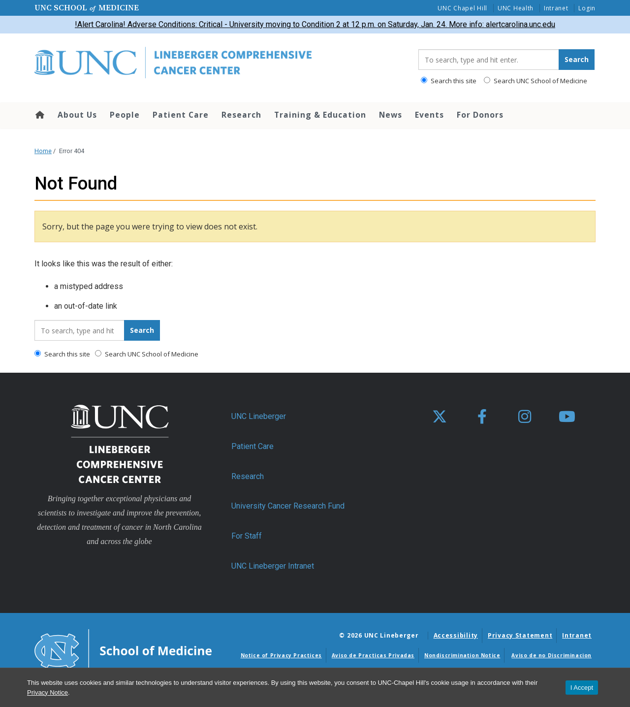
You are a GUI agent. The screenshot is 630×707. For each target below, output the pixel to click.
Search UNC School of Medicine (535, 80)
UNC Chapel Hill (462, 8)
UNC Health (516, 8)
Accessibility (456, 635)
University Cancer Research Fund (288, 506)
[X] (439, 417)
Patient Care (181, 114)
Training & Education (320, 114)
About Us (77, 114)
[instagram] (524, 417)
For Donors (480, 114)
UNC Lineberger (258, 416)
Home (39, 115)
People (125, 114)
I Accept (581, 687)
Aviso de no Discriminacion (551, 655)
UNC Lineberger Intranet (272, 566)
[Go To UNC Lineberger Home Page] (219, 63)
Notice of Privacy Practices (281, 655)
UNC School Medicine (86, 7)
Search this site (448, 80)
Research (241, 114)
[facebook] (482, 417)
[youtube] (567, 417)
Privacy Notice (47, 692)
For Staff (246, 536)
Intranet (556, 8)
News (390, 114)
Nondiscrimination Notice (462, 655)
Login (587, 8)
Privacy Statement (520, 635)
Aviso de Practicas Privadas (373, 655)
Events (429, 114)
